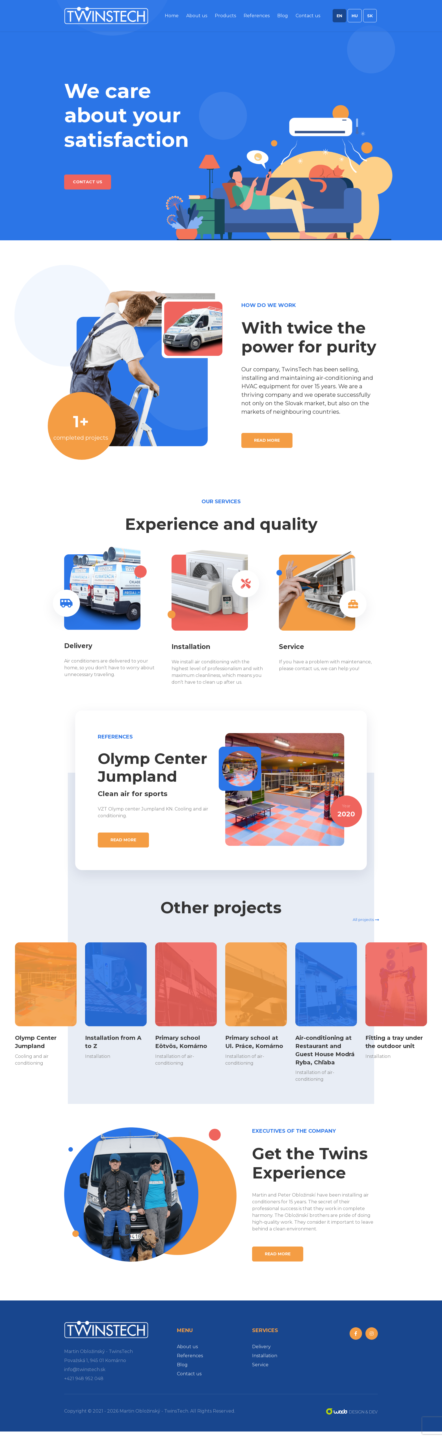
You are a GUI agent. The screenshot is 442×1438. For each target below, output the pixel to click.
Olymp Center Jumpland (40, 1040)
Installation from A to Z (115, 1040)
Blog (282, 18)
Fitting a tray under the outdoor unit (388, 1044)
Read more (267, 440)
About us (196, 18)
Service (260, 1371)
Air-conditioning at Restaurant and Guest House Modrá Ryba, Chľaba (324, 1052)
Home (172, 18)
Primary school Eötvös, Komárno (185, 1040)
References (257, 18)
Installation (264, 1362)
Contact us (308, 18)
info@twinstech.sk (84, 1376)
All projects (363, 911)
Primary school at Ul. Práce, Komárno (252, 1044)
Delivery (261, 1353)
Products (225, 18)
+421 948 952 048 (83, 1385)
